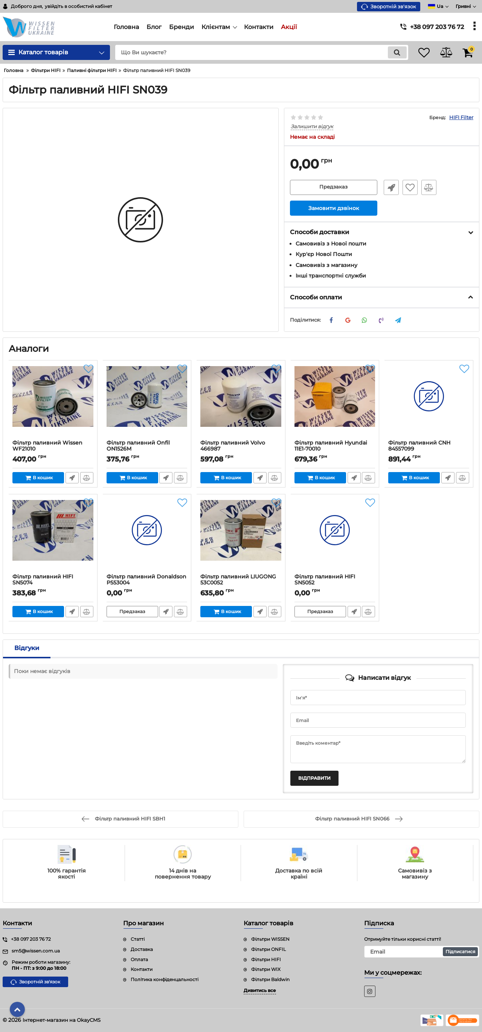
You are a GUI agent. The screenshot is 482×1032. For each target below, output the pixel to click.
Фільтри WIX (266, 969)
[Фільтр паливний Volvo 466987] (241, 402)
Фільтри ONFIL (268, 949)
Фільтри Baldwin (270, 980)
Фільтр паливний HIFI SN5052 (325, 580)
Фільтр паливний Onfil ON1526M (138, 446)
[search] (255, 52)
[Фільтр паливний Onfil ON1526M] (147, 402)
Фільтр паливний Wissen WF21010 (48, 446)
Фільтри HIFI (266, 959)
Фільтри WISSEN (270, 939)
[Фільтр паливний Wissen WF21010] (53, 402)
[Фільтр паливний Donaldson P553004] (147, 536)
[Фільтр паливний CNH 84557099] (429, 402)
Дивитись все (260, 990)
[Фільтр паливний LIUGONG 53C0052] (241, 536)
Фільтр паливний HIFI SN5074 (43, 580)
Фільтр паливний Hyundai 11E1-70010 (331, 446)
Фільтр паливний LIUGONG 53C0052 (238, 580)
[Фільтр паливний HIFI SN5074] (53, 536)
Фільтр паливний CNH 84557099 (420, 446)
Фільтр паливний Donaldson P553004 (147, 580)
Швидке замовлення (389, 187)
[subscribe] (421, 952)
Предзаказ (334, 187)
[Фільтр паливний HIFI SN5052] (335, 536)
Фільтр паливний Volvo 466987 (233, 446)
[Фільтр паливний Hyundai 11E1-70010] (335, 402)
